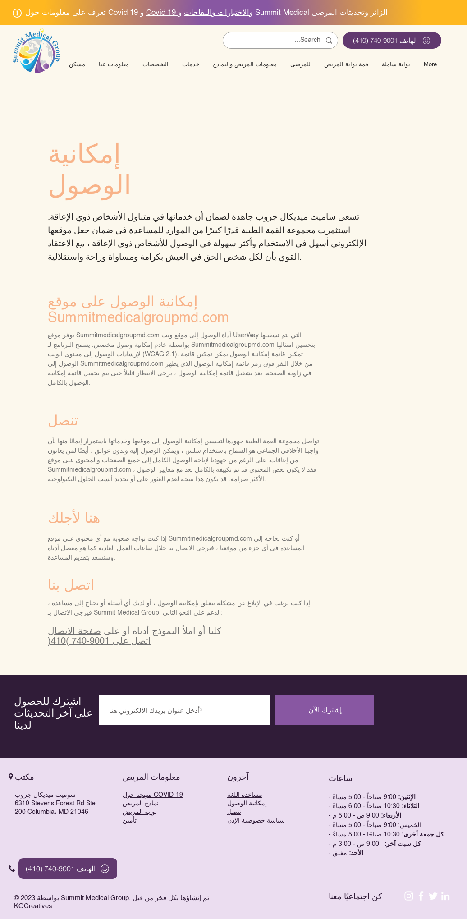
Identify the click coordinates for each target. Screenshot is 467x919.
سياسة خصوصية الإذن (256, 821)
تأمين (130, 821)
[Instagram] (409, 896)
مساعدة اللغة (244, 795)
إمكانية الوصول (247, 803)
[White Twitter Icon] (433, 896)
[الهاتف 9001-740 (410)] (392, 40)
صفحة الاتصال (74, 631)
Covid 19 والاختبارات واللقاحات (199, 13)
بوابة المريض (140, 812)
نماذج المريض (141, 803)
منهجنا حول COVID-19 (153, 795)
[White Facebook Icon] (421, 896)
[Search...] (281, 40)
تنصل (234, 812)
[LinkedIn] (445, 896)
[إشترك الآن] (324, 710)
